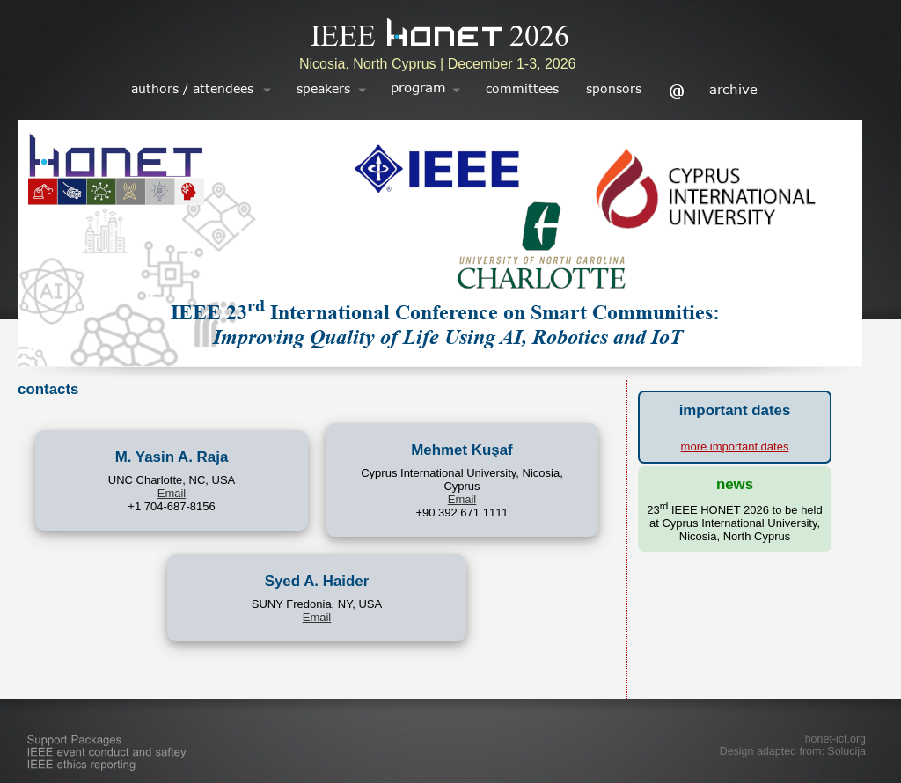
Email (172, 493)
